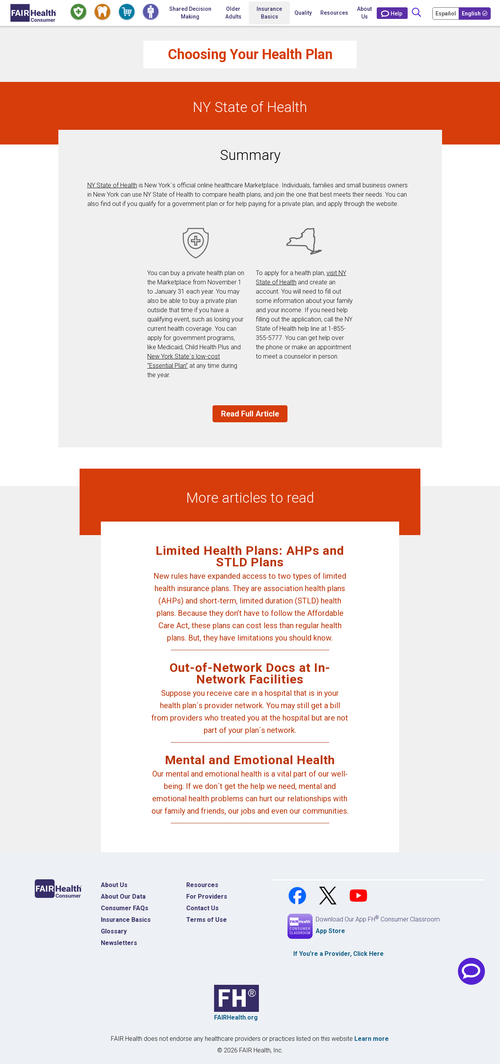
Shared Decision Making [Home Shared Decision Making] (190, 13)
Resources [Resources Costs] (202, 885)
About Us (364, 13)
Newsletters (119, 943)
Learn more (371, 1038)
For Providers (206, 896)
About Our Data (123, 896)
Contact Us (202, 908)
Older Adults (233, 13)
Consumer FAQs (124, 908)
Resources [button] (334, 13)
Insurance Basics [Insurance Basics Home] (126, 919)
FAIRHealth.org (236, 1017)
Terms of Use (206, 919)
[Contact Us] (392, 13)
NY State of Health (112, 185)
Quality (303, 13)
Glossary (114, 931)
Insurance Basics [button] (269, 13)
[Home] (33, 13)
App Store (330, 931)
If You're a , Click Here (338, 953)
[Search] (416, 13)
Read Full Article (250, 413)
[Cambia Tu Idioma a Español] (446, 13)
